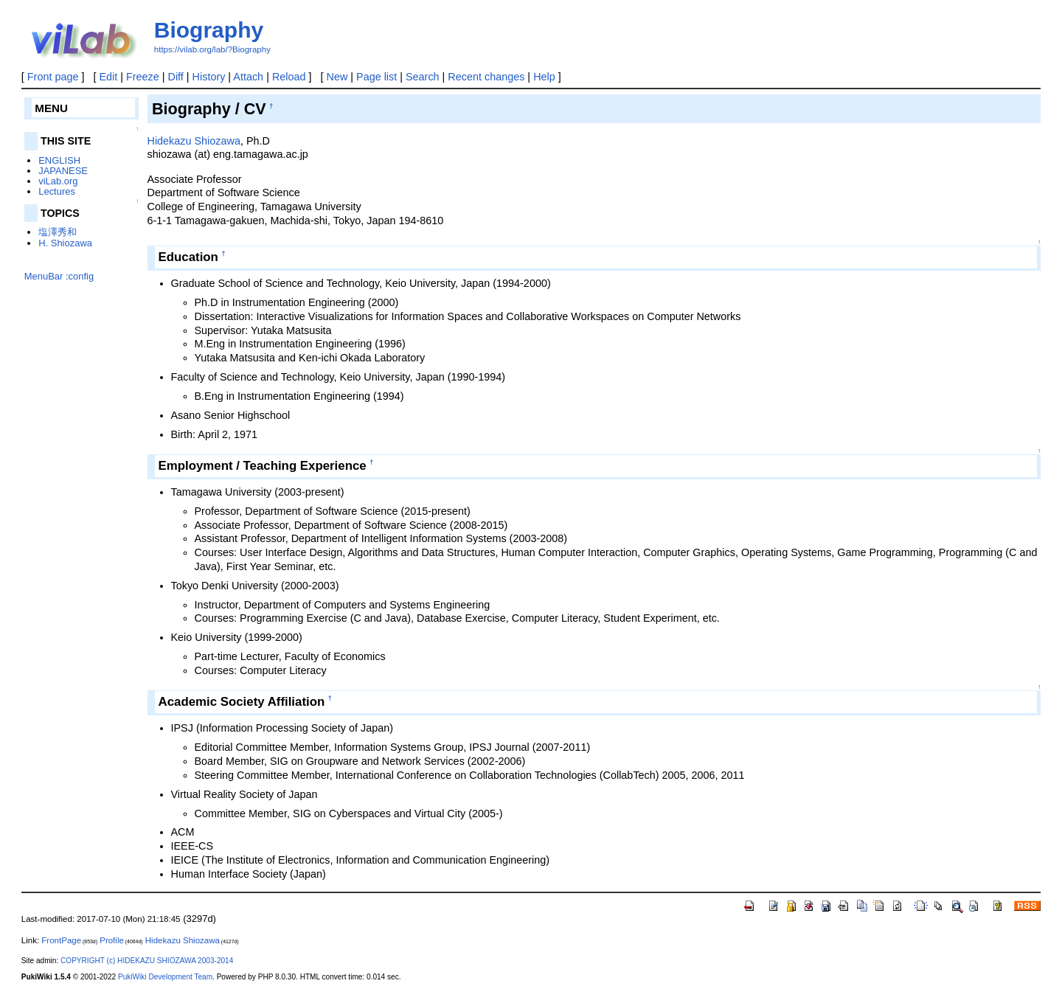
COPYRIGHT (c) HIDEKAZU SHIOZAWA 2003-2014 (146, 961)
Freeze (142, 77)
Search (423, 77)
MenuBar (43, 276)
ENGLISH (59, 160)
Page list (376, 77)
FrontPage (61, 940)
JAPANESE (63, 170)
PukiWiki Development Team (165, 977)
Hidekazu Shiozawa (194, 141)
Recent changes (486, 77)
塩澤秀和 (57, 231)
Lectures (56, 191)
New (337, 77)
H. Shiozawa (65, 243)
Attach (248, 77)
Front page (53, 77)
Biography (208, 30)
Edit (108, 77)
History (209, 77)
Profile (112, 940)
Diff (176, 77)
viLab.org (57, 181)
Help (544, 77)
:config (80, 276)
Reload (289, 77)
